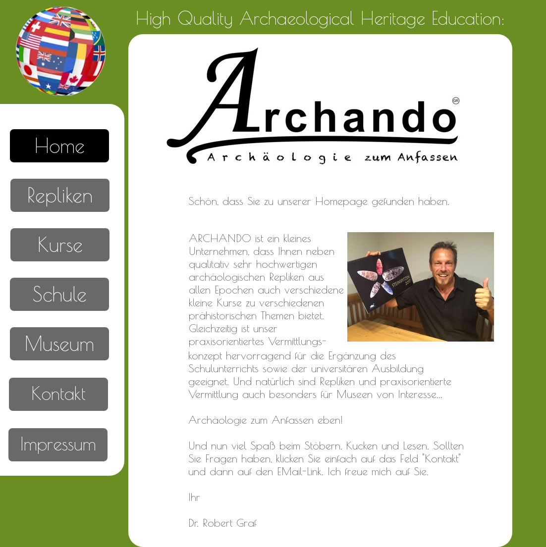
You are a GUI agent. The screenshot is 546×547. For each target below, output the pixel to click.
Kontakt (58, 393)
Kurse (60, 244)
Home (60, 145)
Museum (59, 343)
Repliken (60, 195)
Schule (60, 294)
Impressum (58, 443)
